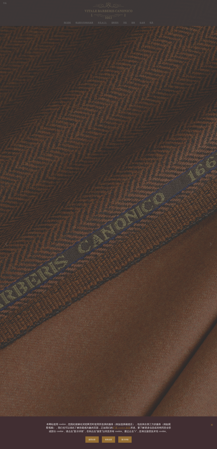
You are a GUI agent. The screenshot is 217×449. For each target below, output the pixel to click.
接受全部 (92, 439)
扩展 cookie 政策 (121, 428)
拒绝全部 (108, 439)
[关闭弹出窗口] (212, 425)
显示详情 (124, 439)
